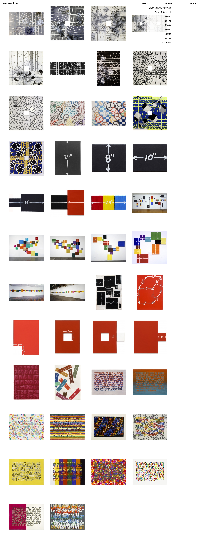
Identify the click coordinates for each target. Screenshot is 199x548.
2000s (168, 34)
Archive (168, 3)
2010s (168, 38)
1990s (168, 29)
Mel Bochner (11, 3)
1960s (168, 16)
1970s (168, 21)
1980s (168, 25)
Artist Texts (165, 42)
